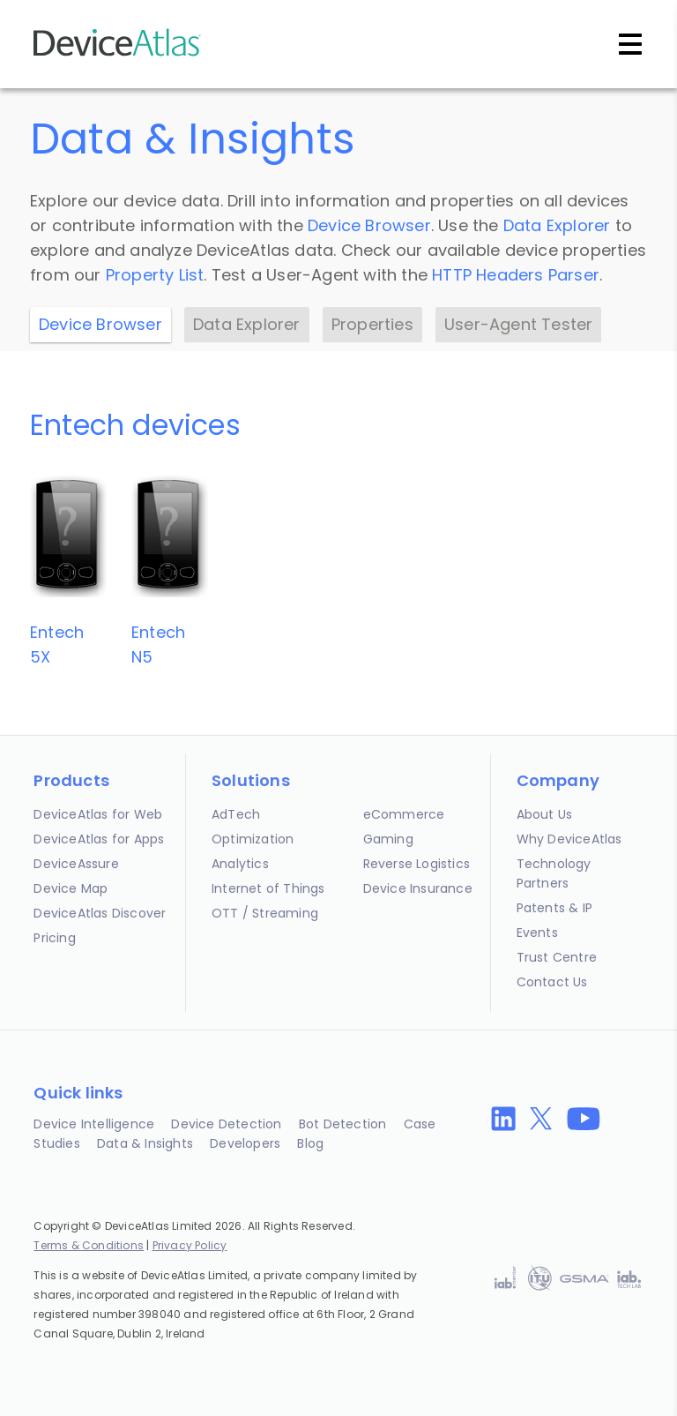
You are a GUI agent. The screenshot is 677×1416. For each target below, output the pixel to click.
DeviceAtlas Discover (99, 913)
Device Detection (226, 1124)
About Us (545, 814)
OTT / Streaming (265, 913)
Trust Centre (557, 957)
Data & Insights (145, 1143)
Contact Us (552, 982)
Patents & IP (554, 908)
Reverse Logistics (416, 864)
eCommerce (404, 814)
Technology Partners (554, 873)
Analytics (240, 864)
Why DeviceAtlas (569, 839)
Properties (372, 324)
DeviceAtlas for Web (97, 814)
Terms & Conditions (88, 1245)
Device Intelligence (93, 1124)
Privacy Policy (190, 1245)
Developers (245, 1143)
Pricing (54, 938)
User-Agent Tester (518, 324)
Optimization (253, 839)
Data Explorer (557, 225)
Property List (155, 275)
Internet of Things (268, 888)
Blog (310, 1143)
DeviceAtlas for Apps (98, 839)
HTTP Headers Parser (515, 275)
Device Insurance (417, 888)
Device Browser (369, 225)
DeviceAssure (75, 864)
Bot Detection (343, 1124)
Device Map (70, 888)
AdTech (236, 814)
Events (537, 932)
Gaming (388, 839)
